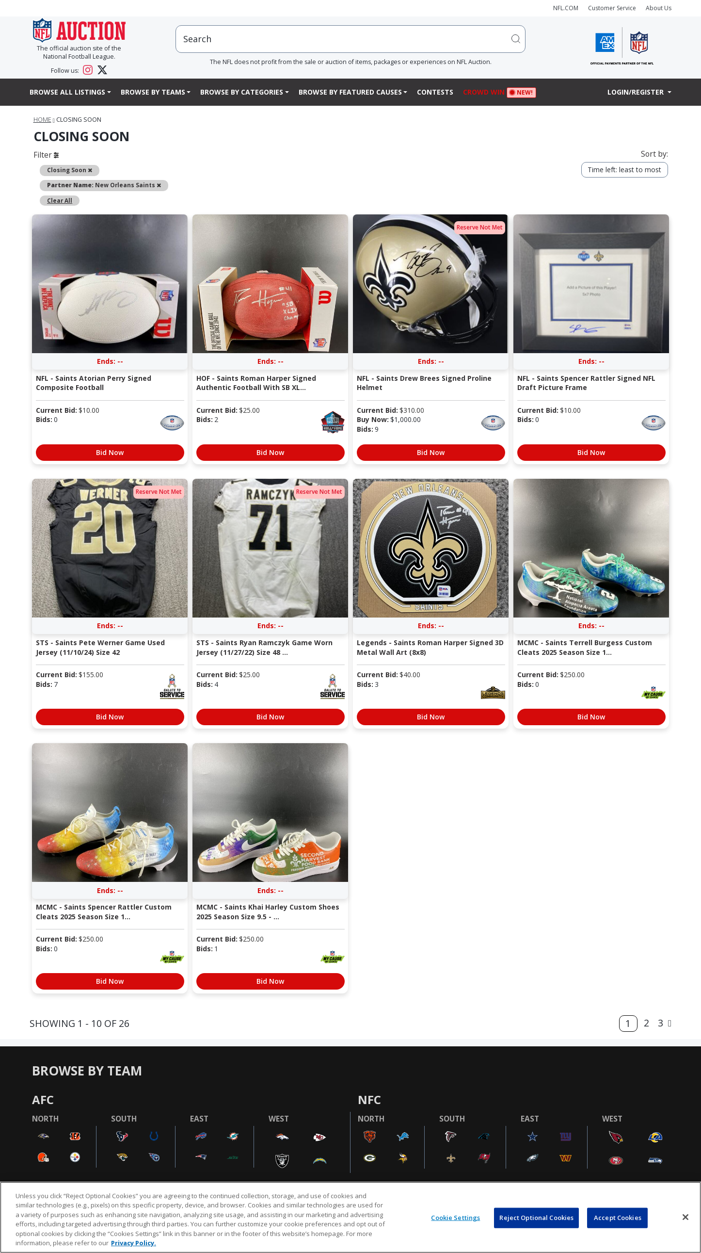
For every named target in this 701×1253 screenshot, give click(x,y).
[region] (350, 1217)
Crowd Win (486, 92)
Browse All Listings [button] (67, 92)
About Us (658, 8)
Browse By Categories (241, 92)
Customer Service (612, 8)
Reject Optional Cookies (536, 1217)
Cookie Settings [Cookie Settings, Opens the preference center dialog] (455, 1217)
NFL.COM (565, 8)
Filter (46, 154)
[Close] (685, 1217)
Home (42, 119)
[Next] (669, 1023)
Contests (435, 92)
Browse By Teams (153, 92)
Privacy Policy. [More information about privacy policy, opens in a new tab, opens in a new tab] (133, 1242)
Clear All (59, 200)
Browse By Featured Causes (350, 92)
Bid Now (110, 452)
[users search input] (350, 39)
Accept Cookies (617, 1217)
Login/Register (636, 92)
